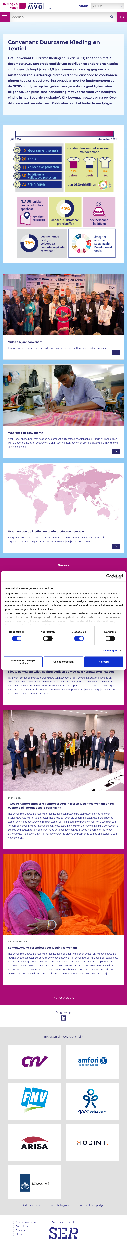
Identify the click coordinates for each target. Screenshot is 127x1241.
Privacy (20, 1227)
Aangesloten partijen (92, 1201)
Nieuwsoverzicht (63, 997)
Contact (83, 6)
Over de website (26, 1219)
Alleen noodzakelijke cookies (23, 661)
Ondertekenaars (31, 1201)
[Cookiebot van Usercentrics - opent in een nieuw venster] (108, 576)
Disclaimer (22, 1223)
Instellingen (110, 650)
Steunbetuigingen (60, 1201)
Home (19, 1231)
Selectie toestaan (63, 661)
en (122, 16)
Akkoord (104, 661)
